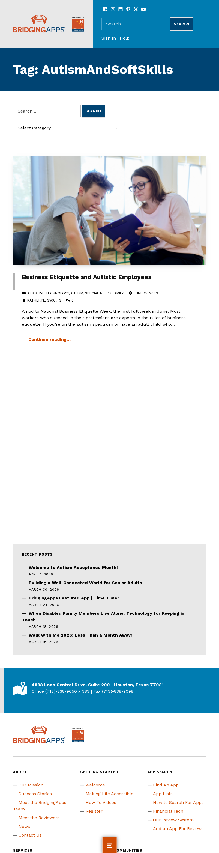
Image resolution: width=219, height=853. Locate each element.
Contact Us (30, 835)
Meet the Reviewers (39, 817)
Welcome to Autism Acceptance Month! (73, 567)
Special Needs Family (104, 293)
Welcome (95, 785)
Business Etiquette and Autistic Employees (86, 277)
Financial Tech (168, 811)
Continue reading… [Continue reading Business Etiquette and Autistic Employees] (49, 339)
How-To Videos (101, 802)
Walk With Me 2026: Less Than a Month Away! (80, 635)
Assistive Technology (48, 293)
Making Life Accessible (109, 793)
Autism (76, 293)
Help (125, 38)
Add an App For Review (177, 828)
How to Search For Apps (178, 802)
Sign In (108, 38)
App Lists (163, 793)
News (24, 826)
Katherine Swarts (44, 300)
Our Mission (31, 785)
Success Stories (35, 793)
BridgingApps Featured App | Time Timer (74, 598)
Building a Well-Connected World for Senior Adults (85, 582)
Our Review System (173, 819)
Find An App (166, 785)
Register (94, 811)
